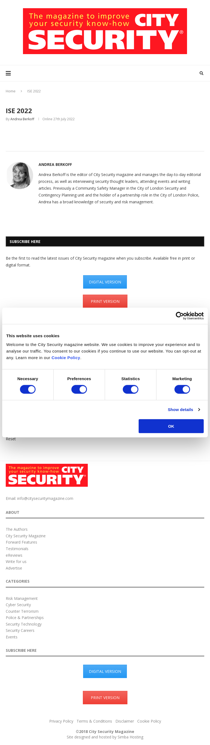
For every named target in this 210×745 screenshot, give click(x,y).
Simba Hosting (130, 737)
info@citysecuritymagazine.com (45, 498)
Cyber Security (18, 604)
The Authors (17, 529)
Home (11, 91)
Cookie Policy (65, 357)
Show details (180, 409)
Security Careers (20, 630)
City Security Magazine (26, 535)
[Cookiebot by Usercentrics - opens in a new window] (180, 316)
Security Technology (24, 624)
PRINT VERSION (105, 301)
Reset (11, 438)
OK (171, 426)
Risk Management (22, 598)
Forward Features (21, 542)
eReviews (14, 555)
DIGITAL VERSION (105, 281)
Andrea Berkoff (22, 119)
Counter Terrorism (22, 611)
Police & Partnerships (25, 617)
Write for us (16, 561)
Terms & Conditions (94, 721)
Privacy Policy (61, 721)
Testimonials (17, 548)
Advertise (14, 568)
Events (12, 637)
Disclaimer (124, 721)
